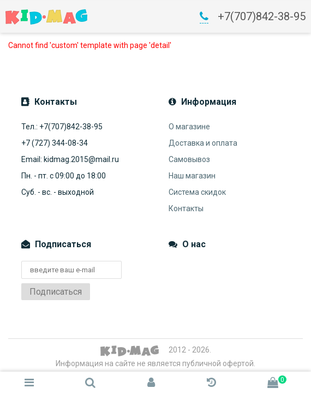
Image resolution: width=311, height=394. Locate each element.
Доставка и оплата (203, 143)
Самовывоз (189, 159)
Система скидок (197, 192)
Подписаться (55, 291)
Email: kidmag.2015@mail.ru (70, 159)
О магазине (189, 126)
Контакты (186, 208)
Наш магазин (192, 175)
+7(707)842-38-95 (262, 16)
